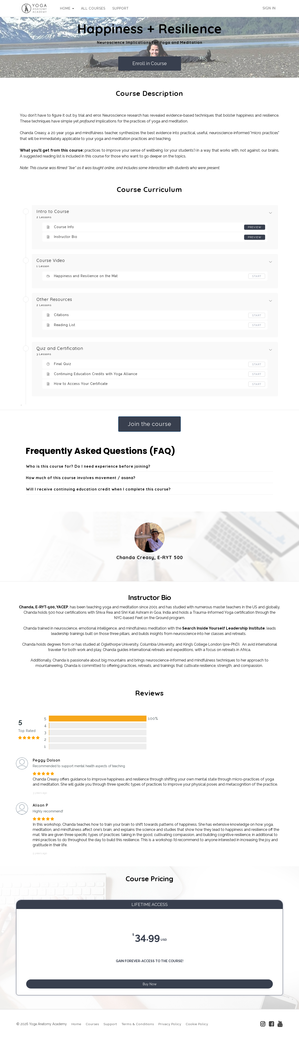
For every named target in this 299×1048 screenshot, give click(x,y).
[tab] (149, 467)
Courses (92, 1030)
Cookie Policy (197, 1030)
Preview (254, 227)
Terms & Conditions (137, 1030)
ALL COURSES (91, 8)
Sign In (269, 8)
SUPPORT (118, 8)
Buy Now (150, 986)
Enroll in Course (149, 63)
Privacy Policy (169, 1030)
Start (256, 276)
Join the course (149, 424)
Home (76, 1030)
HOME (65, 8)
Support (110, 1030)
